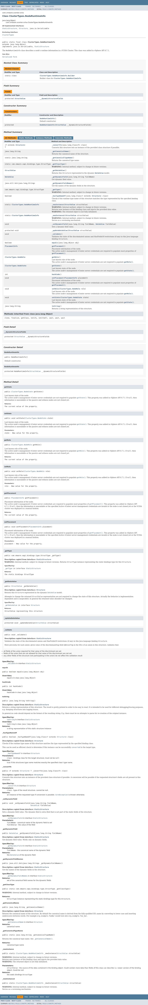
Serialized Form (9, 57)
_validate (56, 234)
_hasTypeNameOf (58, 196)
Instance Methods (44, 138)
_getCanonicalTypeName (62, 158)
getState (56, 266)
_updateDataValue (59, 230)
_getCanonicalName (60, 151)
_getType (56, 189)
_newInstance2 (58, 215)
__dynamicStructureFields (51, 98)
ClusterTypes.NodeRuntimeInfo (25, 205)
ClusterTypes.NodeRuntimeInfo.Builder (57, 76)
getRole (55, 257)
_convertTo (57, 145)
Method (31, 9)
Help (47, 2)
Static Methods (26, 138)
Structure (23, 28)
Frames (28, 6)
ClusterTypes (8, 35)
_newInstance (57, 205)
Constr (23, 9)
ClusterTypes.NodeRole (15, 257)
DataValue (9, 177)
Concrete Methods (63, 138)
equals (55, 243)
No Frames (36, 6)
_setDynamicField (59, 224)
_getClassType (58, 164)
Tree (26, 2)
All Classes (49, 6)
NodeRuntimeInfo (47, 118)
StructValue (20, 98)
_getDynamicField (59, 177)
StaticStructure (9, 28)
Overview (4, 2)
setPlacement (57, 278)
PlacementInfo (11, 246)
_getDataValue (58, 170)
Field (17, 9)
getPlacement (57, 246)
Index (42, 2)
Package (12, 2)
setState (56, 297)
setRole (55, 289)
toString (56, 306)
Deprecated (34, 2)
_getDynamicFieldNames (62, 183)
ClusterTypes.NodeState (15, 266)
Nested (11, 9)
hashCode (56, 274)
